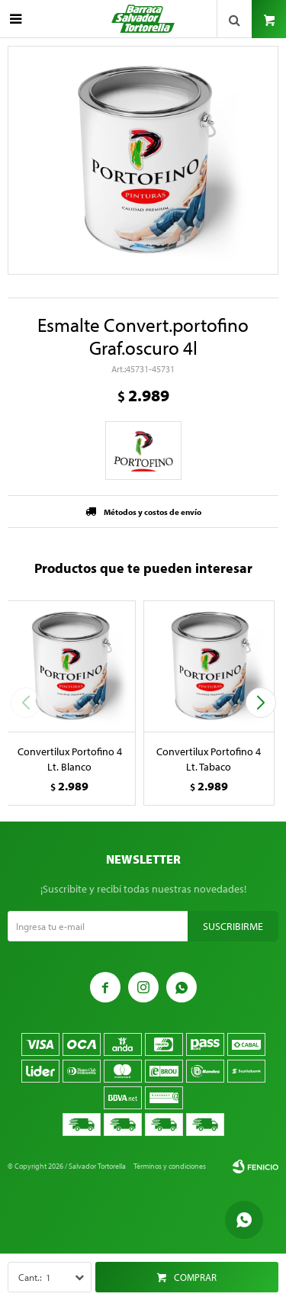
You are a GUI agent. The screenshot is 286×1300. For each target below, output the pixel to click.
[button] (260, 702)
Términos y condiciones (169, 1166)
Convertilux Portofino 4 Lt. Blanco (70, 759)
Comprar (195, 1277)
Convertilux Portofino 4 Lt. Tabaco (208, 759)
